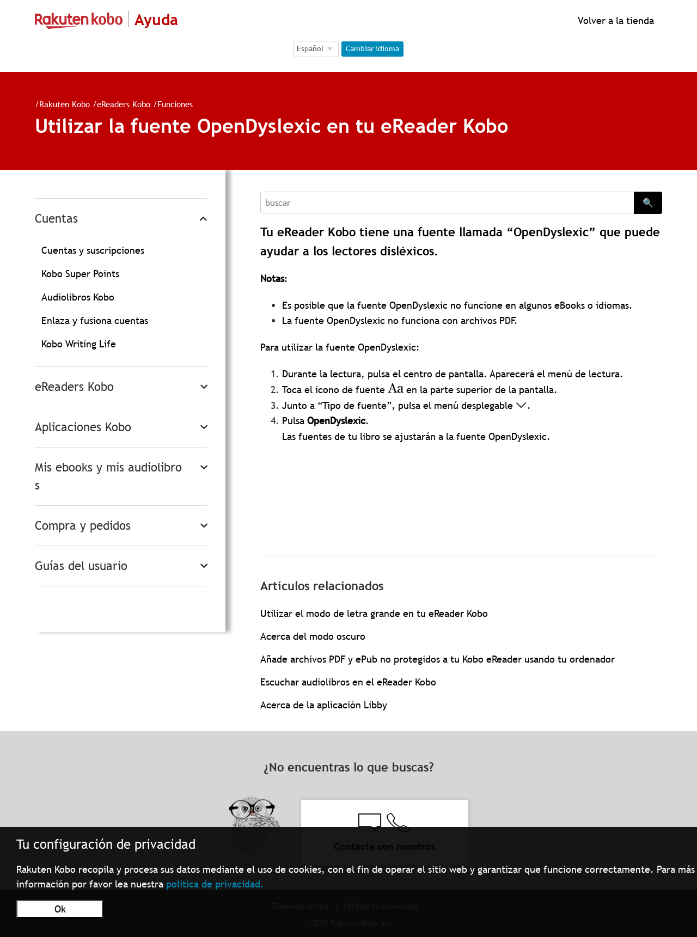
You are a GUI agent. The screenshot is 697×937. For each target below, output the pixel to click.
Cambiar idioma (372, 48)
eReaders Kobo (123, 104)
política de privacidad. (215, 884)
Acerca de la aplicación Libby (323, 705)
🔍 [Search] (648, 203)
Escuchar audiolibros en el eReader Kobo (348, 682)
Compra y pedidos (83, 525)
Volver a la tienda (614, 20)
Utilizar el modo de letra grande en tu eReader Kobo (374, 613)
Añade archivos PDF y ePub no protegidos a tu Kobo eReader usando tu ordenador (437, 659)
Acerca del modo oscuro (312, 636)
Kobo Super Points (80, 273)
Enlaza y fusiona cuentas (94, 320)
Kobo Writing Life (78, 344)
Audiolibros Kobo (77, 297)
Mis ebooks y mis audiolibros (108, 476)
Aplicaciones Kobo (83, 427)
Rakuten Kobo (64, 104)
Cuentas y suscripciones (92, 250)
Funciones (175, 104)
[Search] (447, 202)
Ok (60, 909)
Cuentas (56, 218)
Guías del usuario (81, 566)
